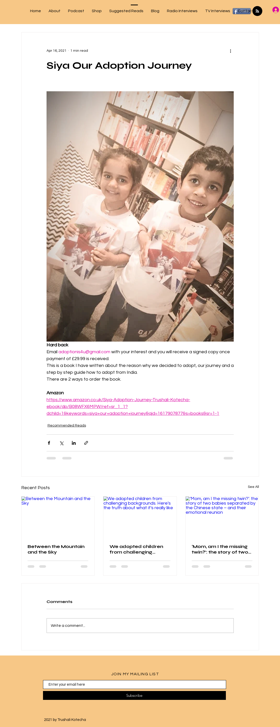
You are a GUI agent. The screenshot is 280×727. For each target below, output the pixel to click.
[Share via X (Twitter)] (61, 442)
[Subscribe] (134, 695)
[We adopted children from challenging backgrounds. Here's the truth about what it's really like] (140, 517)
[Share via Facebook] (49, 442)
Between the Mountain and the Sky (56, 549)
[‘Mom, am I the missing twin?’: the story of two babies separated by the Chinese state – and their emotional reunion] (222, 517)
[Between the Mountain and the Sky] (58, 517)
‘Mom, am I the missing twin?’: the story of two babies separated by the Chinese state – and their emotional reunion (221, 549)
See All (253, 487)
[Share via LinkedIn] (73, 442)
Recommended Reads (67, 425)
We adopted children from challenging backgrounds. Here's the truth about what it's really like (140, 549)
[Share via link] (86, 442)
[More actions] (231, 51)
